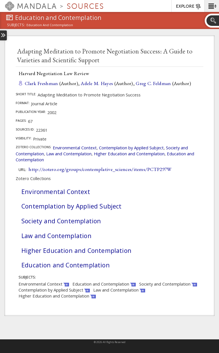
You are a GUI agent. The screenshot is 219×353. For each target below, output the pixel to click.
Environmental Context (75, 147)
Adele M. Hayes (97, 83)
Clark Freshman (41, 83)
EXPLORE (188, 6)
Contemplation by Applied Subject (131, 147)
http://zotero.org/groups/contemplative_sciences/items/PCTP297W (100, 169)
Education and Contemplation (65, 265)
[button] (211, 6)
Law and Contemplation (69, 153)
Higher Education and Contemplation (129, 153)
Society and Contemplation (61, 221)
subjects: (16, 25)
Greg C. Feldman (153, 83)
